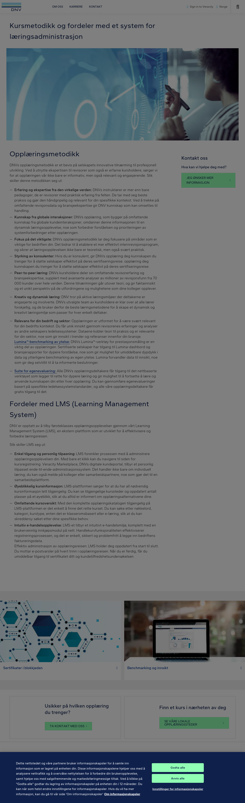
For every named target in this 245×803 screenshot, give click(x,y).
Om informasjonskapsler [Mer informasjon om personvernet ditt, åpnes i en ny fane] (122, 798)
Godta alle (178, 771)
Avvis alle (178, 782)
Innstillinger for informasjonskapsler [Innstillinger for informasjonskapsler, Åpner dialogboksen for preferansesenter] (177, 793)
